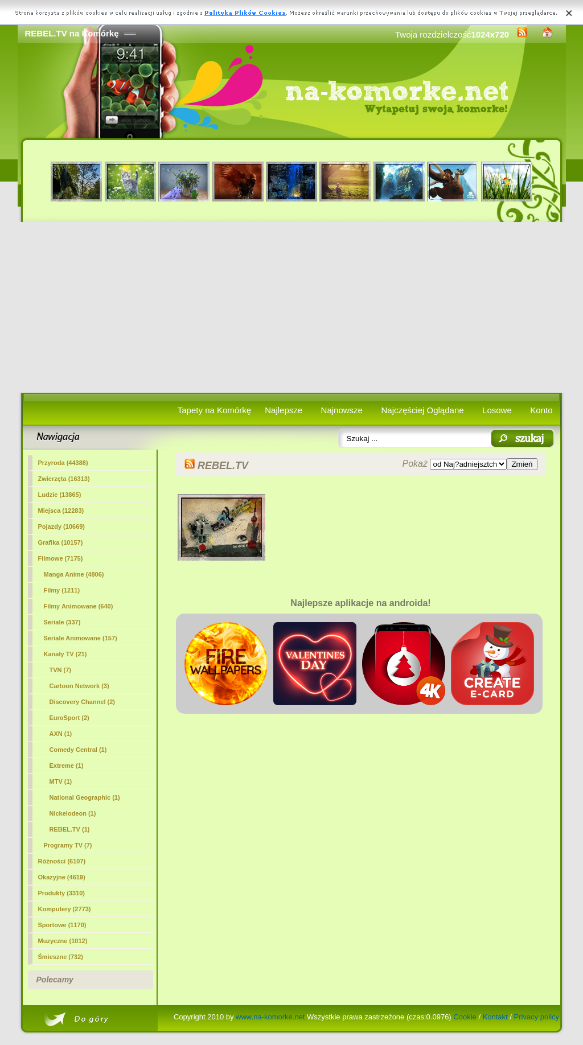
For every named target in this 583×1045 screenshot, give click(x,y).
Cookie (464, 1017)
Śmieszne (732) (60, 956)
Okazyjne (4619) (61, 877)
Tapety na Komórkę (214, 410)
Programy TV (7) (68, 845)
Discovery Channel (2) (83, 701)
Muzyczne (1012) (63, 940)
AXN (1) (61, 733)
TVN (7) (61, 670)
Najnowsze (342, 410)
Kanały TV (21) (65, 654)
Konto (541, 410)
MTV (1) (61, 781)
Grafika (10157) (60, 542)
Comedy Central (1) (78, 749)
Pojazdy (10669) (61, 526)
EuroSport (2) (69, 717)
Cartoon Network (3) (79, 685)
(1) (70, 829)
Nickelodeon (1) (73, 813)
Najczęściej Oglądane (422, 410)
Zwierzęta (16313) (64, 478)
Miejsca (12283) (61, 510)
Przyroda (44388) (63, 462)
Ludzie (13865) (59, 494)
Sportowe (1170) (62, 924)
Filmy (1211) (62, 590)
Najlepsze (283, 410)
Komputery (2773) (64, 909)
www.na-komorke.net (270, 1017)
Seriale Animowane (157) (80, 638)
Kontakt (495, 1017)
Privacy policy (536, 1017)
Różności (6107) (62, 861)
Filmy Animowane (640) (78, 606)
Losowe (497, 410)
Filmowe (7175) (60, 558)
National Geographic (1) (85, 797)
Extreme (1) (67, 765)
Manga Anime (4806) (74, 574)
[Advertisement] (292, 307)
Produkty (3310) (61, 893)
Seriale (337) (62, 622)
